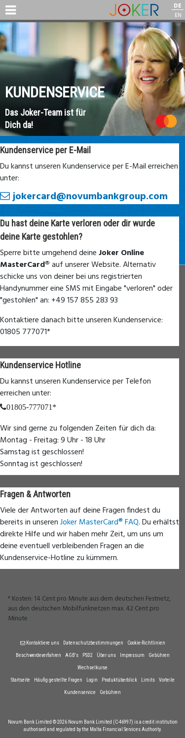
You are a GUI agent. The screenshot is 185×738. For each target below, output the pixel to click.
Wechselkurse (92, 667)
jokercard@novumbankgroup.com (84, 197)
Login (92, 680)
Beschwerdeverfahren (38, 655)
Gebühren (159, 655)
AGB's (71, 655)
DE (178, 6)
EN (178, 15)
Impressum (132, 655)
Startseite (20, 680)
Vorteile (167, 680)
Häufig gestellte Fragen (58, 680)
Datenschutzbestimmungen (93, 643)
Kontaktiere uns (39, 643)
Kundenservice (80, 692)
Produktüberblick (119, 680)
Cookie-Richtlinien (146, 643)
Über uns (106, 655)
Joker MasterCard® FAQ (99, 522)
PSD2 (87, 655)
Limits (148, 680)
